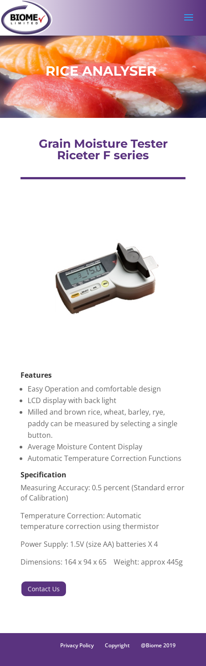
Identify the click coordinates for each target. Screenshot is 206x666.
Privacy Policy (77, 645)
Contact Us (44, 589)
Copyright (117, 645)
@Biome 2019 (158, 645)
